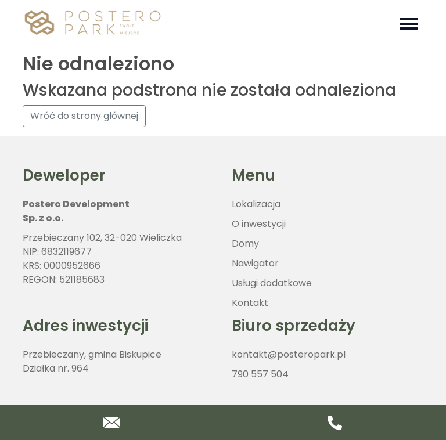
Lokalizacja (256, 204)
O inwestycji (259, 223)
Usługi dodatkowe (272, 283)
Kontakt (250, 302)
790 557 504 (260, 374)
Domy (245, 243)
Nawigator (255, 263)
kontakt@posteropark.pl (289, 354)
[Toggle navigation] (409, 23)
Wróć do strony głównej (84, 115)
